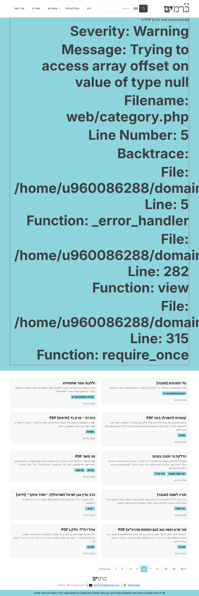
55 (174, 569)
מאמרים (52, 8)
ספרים (36, 8)
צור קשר (19, 8)
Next (183, 569)
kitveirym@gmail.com (104, 585)
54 (165, 569)
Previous (105, 569)
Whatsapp (131, 585)
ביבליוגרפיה (72, 8)
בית (89, 8)
